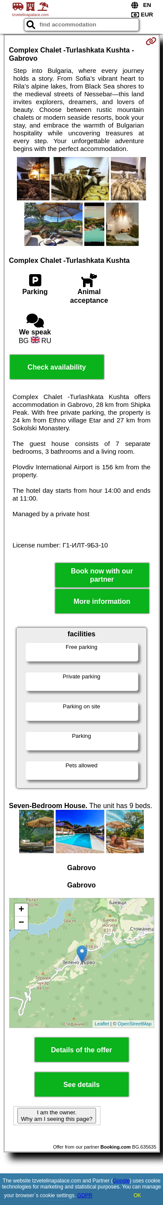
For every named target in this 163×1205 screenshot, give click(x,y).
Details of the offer (81, 1050)
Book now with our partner (102, 575)
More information (101, 601)
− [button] (21, 923)
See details (81, 1084)
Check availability (56, 367)
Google (121, 1181)
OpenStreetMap (135, 1023)
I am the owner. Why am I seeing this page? (56, 1115)
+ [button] (21, 910)
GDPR (85, 1195)
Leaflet (102, 1023)
